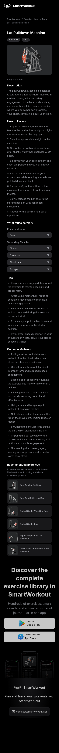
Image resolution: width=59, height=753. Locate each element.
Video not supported (29, 60)
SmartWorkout (14, 19)
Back (44, 19)
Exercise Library (32, 19)
